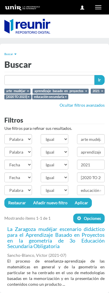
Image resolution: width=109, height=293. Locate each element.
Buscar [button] (10, 54)
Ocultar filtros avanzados (82, 105)
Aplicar (81, 202)
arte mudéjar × (17, 91)
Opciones (89, 218)
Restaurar (17, 202)
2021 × (97, 91)
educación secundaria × (50, 97)
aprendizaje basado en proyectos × (60, 91)
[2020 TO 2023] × (17, 97)
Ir (99, 79)
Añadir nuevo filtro (50, 202)
